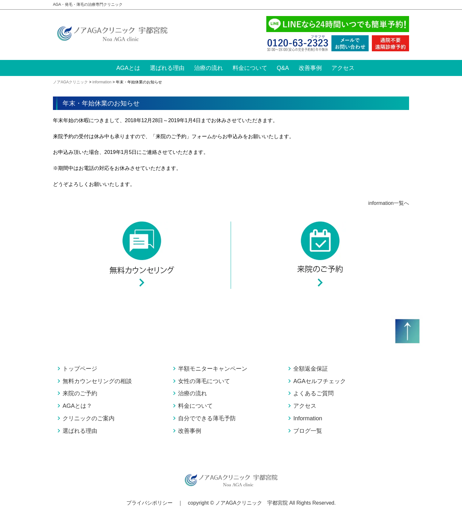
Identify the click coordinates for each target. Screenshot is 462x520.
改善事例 (310, 68)
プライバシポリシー (149, 503)
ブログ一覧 (307, 431)
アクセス (343, 68)
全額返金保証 (310, 368)
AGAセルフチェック (319, 381)
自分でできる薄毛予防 (207, 418)
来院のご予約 (80, 393)
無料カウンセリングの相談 (97, 381)
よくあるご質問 (313, 393)
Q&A (283, 68)
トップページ (80, 368)
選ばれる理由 (167, 68)
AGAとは (128, 68)
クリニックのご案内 (89, 418)
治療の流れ (208, 68)
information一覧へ (388, 203)
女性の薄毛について (204, 381)
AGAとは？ (77, 406)
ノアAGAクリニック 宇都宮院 (251, 503)
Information (307, 418)
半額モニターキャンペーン (212, 368)
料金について (250, 68)
